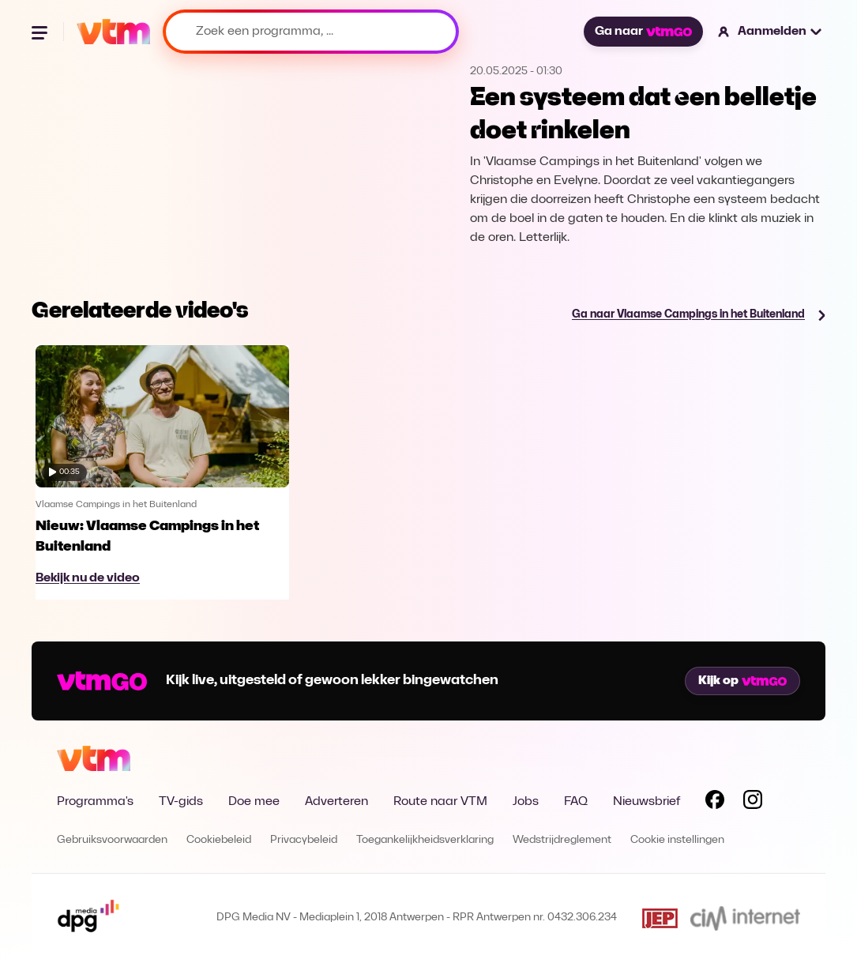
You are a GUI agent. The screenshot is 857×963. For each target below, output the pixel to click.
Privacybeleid (303, 840)
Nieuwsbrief (646, 802)
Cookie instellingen (677, 840)
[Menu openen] (41, 31)
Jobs (526, 802)
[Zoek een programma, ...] (311, 32)
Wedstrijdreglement (562, 840)
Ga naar (643, 31)
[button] (770, 31)
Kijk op (742, 681)
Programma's (95, 802)
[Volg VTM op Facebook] (714, 802)
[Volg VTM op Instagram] (752, 802)
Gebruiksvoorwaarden (112, 840)
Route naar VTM (440, 802)
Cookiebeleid (218, 840)
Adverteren (336, 802)
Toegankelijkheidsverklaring (425, 840)
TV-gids (181, 802)
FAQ (576, 802)
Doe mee (254, 802)
